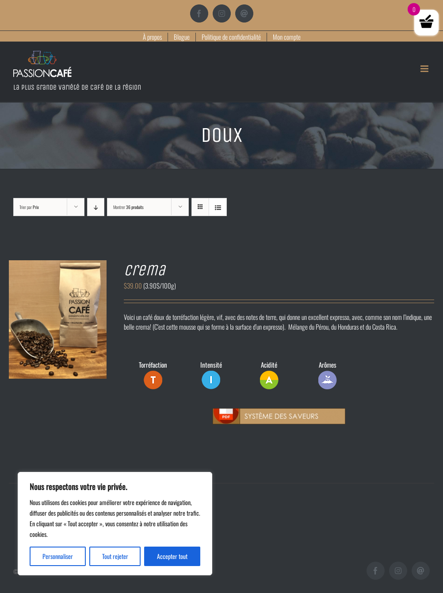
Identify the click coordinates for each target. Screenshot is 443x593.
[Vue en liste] (217, 207)
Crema (144, 270)
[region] (115, 523)
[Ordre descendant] (95, 207)
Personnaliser (57, 556)
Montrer (128, 207)
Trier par (29, 207)
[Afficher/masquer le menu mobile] (425, 68)
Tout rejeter (115, 556)
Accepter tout (172, 556)
